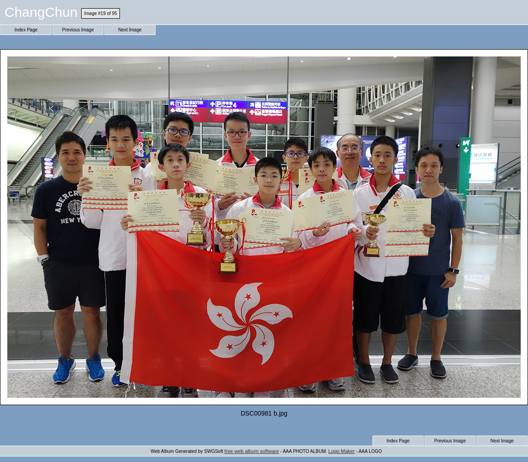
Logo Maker (341, 451)
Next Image (129, 29)
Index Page (26, 29)
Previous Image (77, 29)
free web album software (251, 451)
